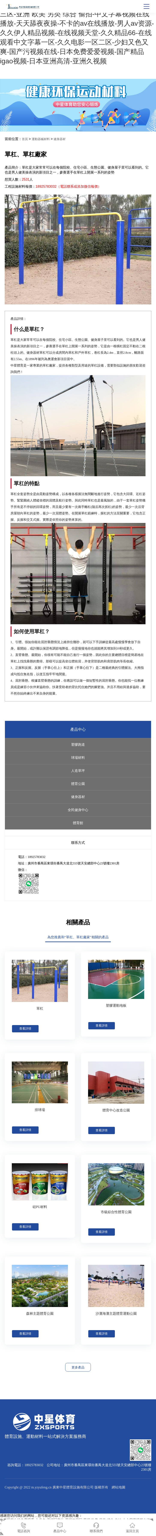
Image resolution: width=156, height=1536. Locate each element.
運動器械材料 (41, 139)
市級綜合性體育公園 (116, 1212)
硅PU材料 (40, 1207)
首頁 (25, 139)
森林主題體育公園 (40, 1313)
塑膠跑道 (78, 744)
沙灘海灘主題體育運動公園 (116, 1313)
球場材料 (78, 757)
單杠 (39, 1008)
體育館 (78, 823)
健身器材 (60, 139)
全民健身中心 (78, 810)
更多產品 (78, 1367)
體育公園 (78, 784)
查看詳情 (25, 1028)
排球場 (40, 1110)
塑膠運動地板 (116, 1005)
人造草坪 (78, 770)
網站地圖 (118, 1487)
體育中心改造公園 (116, 1110)
